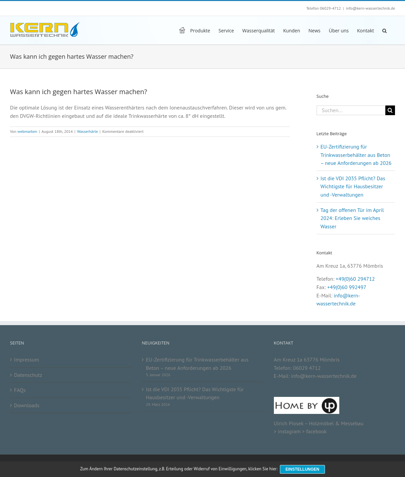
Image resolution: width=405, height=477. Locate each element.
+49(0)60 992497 (346, 287)
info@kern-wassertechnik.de (370, 8)
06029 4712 (307, 368)
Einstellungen (303, 469)
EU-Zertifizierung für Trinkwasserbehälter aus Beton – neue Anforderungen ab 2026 (356, 154)
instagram (289, 431)
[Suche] (390, 110)
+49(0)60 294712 (355, 278)
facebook (316, 431)
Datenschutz (28, 375)
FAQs (20, 390)
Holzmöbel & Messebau (336, 423)
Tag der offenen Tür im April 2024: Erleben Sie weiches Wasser (352, 218)
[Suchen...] (351, 110)
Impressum (26, 359)
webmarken (27, 131)
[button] (384, 30)
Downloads (26, 405)
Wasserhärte (87, 131)
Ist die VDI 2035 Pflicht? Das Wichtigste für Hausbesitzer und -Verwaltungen (353, 186)
